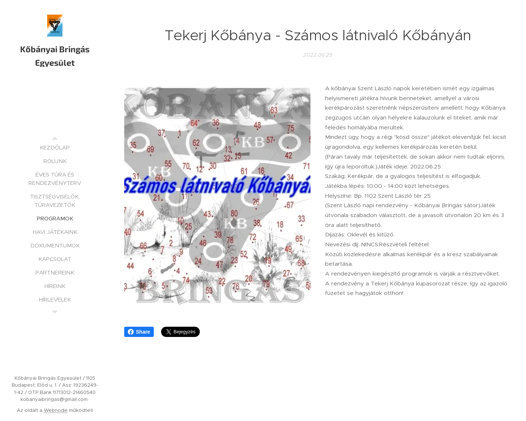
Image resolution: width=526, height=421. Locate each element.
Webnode (56, 410)
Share (139, 332)
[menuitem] (54, 147)
